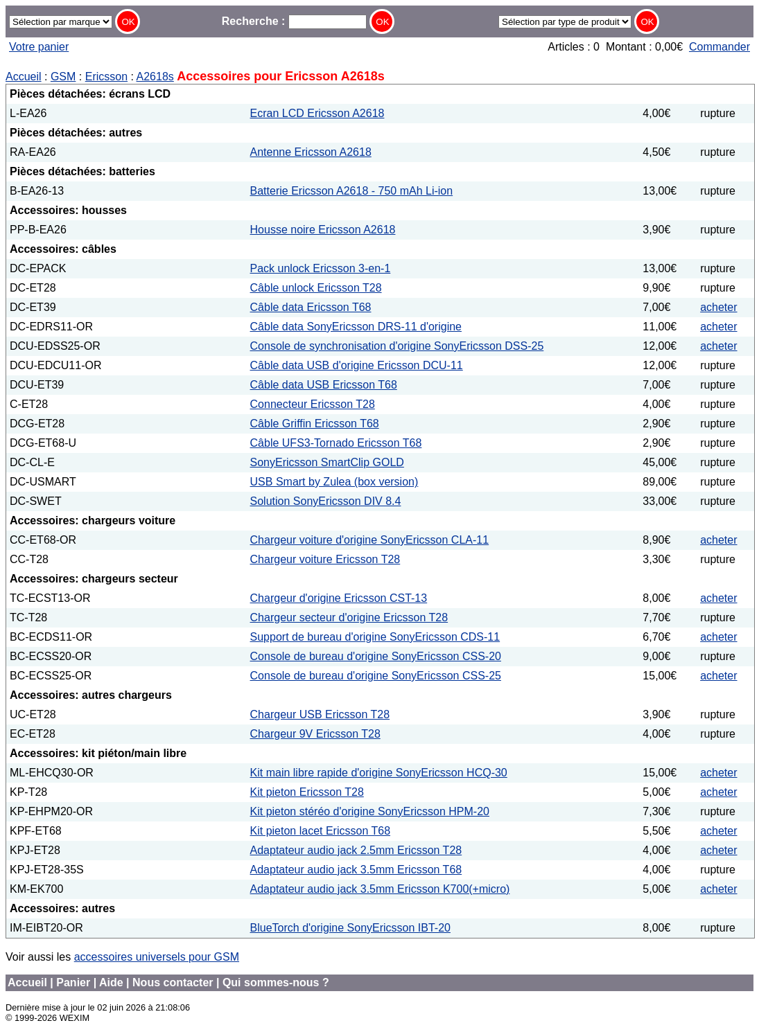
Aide (111, 982)
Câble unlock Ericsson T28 (316, 288)
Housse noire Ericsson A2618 (323, 229)
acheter (718, 307)
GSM (63, 76)
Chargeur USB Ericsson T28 (320, 714)
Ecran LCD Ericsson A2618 (317, 113)
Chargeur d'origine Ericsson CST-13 (339, 598)
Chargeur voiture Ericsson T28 (325, 559)
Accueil (24, 76)
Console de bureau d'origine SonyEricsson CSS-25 (375, 676)
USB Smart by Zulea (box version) (334, 482)
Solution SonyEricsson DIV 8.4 (325, 501)
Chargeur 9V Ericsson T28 (315, 734)
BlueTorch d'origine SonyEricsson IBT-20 (350, 928)
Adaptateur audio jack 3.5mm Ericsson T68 (356, 869)
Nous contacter (172, 982)
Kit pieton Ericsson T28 (307, 792)
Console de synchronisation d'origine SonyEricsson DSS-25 (397, 346)
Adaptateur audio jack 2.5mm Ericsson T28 (356, 850)
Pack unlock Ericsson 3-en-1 (320, 268)
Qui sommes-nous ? (276, 982)
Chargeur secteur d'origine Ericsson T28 (349, 617)
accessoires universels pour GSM (156, 957)
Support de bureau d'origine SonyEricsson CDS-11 (375, 637)
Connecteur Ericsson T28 (312, 404)
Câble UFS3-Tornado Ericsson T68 (336, 443)
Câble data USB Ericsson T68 (323, 385)
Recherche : (294, 21)
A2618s (155, 76)
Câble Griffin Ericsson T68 (314, 423)
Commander (719, 47)
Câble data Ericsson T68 (311, 307)
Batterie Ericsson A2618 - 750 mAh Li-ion (351, 191)
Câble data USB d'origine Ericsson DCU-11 (356, 365)
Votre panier (39, 47)
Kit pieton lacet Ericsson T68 (320, 831)
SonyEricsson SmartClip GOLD (327, 462)
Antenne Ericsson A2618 (311, 152)
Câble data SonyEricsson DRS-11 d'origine (356, 326)
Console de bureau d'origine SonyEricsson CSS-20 (375, 656)
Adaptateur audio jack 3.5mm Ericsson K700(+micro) (380, 889)
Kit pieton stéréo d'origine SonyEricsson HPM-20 (369, 811)
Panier (73, 982)
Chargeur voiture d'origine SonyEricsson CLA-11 (369, 540)
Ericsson (106, 76)
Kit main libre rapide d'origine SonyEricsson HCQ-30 (378, 773)
